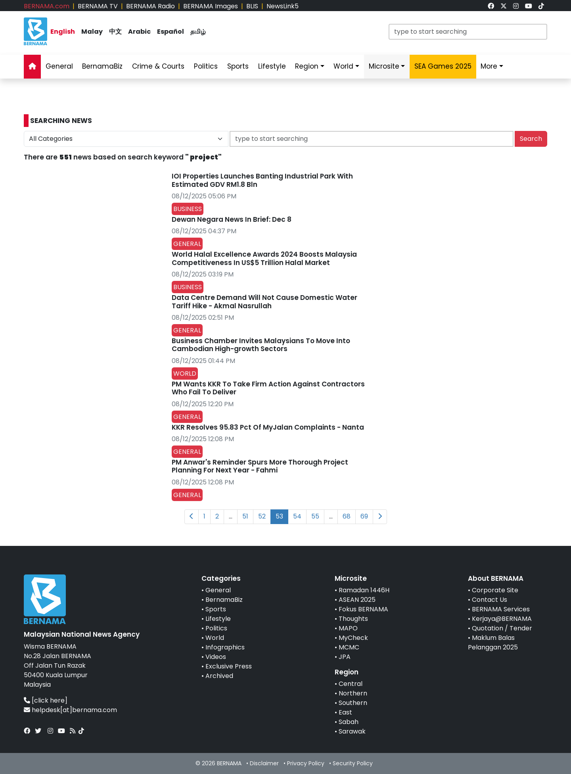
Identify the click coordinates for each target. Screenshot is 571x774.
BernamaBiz (224, 599)
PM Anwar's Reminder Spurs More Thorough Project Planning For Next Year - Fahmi (260, 466)
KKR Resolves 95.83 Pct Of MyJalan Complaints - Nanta (268, 427)
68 (347, 516)
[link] (491, 6)
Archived (219, 675)
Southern (353, 702)
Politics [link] (206, 66)
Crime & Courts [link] (158, 66)
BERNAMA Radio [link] (150, 6)
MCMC (349, 647)
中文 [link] (115, 31)
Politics (216, 628)
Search (531, 138)
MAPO (348, 628)
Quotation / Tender (502, 628)
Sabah (348, 721)
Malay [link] (92, 31)
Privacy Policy (305, 763)
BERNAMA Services (501, 609)
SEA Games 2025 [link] (442, 66)
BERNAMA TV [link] (98, 6)
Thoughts (353, 618)
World (214, 637)
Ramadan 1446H (364, 590)
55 (315, 516)
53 (279, 516)
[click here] (49, 700)
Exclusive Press (228, 666)
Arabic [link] (139, 31)
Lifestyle (218, 618)
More (489, 66)
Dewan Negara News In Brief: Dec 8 (231, 219)
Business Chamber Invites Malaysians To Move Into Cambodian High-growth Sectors (261, 344)
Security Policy (353, 763)
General (218, 590)
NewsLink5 (282, 6)
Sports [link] (238, 66)
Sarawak (352, 731)
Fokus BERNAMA (363, 609)
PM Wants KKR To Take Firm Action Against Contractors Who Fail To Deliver (268, 388)
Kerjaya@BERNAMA (502, 618)
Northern (353, 693)
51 (245, 516)
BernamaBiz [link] (102, 66)
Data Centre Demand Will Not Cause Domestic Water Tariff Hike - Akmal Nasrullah (264, 301)
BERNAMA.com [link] (46, 6)
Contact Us (489, 599)
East (345, 712)
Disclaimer (264, 763)
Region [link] (306, 66)
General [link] (59, 66)
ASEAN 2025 (357, 599)
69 (364, 516)
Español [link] (170, 31)
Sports (215, 609)
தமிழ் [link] (198, 31)
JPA (345, 656)
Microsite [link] (384, 66)
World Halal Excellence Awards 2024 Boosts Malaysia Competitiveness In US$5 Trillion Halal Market (264, 258)
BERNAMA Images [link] (210, 6)
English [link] (62, 31)
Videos (215, 656)
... (230, 516)
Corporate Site (495, 590)
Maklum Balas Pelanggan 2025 (493, 642)
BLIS (252, 6)
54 (297, 516)
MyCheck (353, 637)
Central (350, 683)
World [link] (343, 66)
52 (262, 516)
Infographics (225, 647)
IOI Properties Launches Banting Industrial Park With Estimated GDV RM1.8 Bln (262, 180)
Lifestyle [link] (272, 66)
